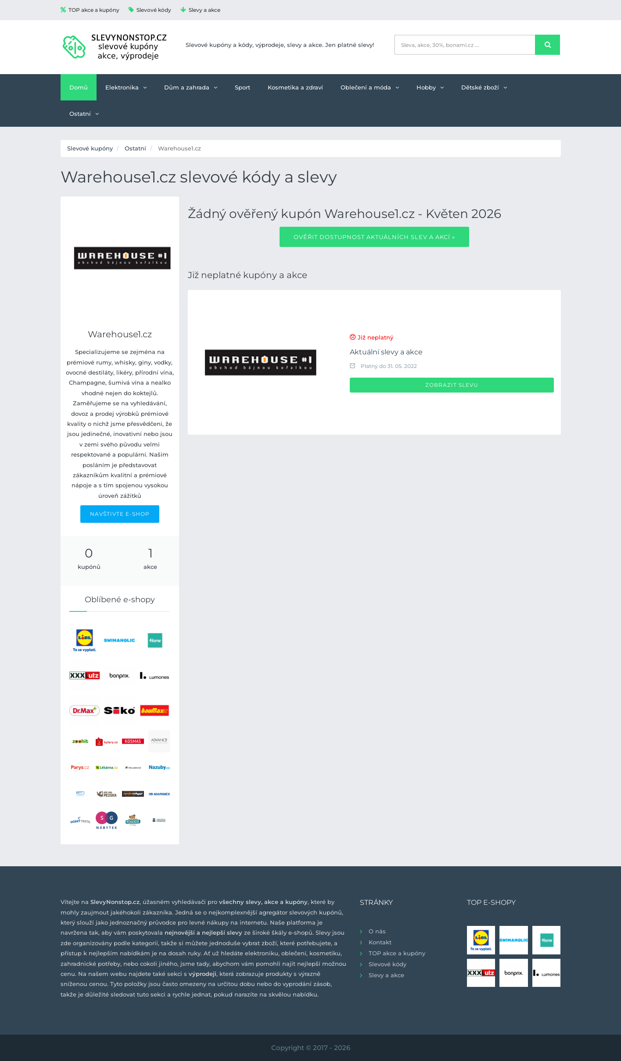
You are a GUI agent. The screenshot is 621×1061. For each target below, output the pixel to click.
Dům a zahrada (190, 87)
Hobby (430, 87)
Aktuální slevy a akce (386, 352)
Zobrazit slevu (451, 385)
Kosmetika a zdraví (295, 87)
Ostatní (84, 113)
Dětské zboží (484, 87)
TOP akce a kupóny (90, 10)
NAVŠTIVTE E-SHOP (120, 514)
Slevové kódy (150, 10)
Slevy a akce (200, 10)
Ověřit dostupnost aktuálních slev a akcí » (374, 236)
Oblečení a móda (370, 87)
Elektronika (126, 87)
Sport (242, 87)
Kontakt (380, 942)
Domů (78, 87)
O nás (377, 931)
